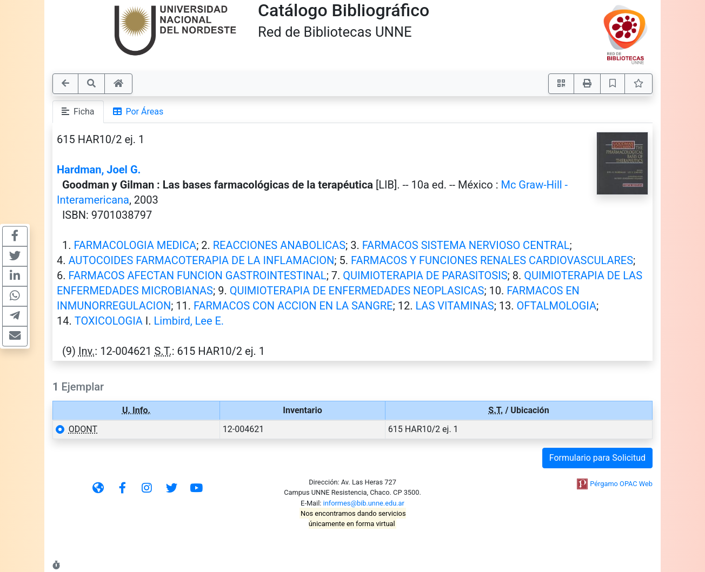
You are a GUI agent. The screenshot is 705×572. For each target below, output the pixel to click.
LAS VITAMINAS (454, 305)
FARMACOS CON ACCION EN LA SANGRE (293, 305)
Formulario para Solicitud (597, 458)
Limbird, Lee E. (189, 320)
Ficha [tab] (78, 111)
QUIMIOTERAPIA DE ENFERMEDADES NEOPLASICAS (357, 290)
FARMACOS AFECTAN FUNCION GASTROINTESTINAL (197, 275)
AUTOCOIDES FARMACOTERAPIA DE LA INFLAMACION (201, 260)
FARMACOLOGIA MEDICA (135, 245)
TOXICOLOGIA (109, 320)
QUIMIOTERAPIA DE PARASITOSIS (425, 275)
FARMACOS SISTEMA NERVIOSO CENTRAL (466, 245)
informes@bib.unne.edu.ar (363, 503)
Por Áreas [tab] (138, 111)
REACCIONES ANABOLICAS (279, 245)
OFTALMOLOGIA (556, 305)
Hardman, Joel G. (99, 169)
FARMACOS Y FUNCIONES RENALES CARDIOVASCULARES (492, 260)
